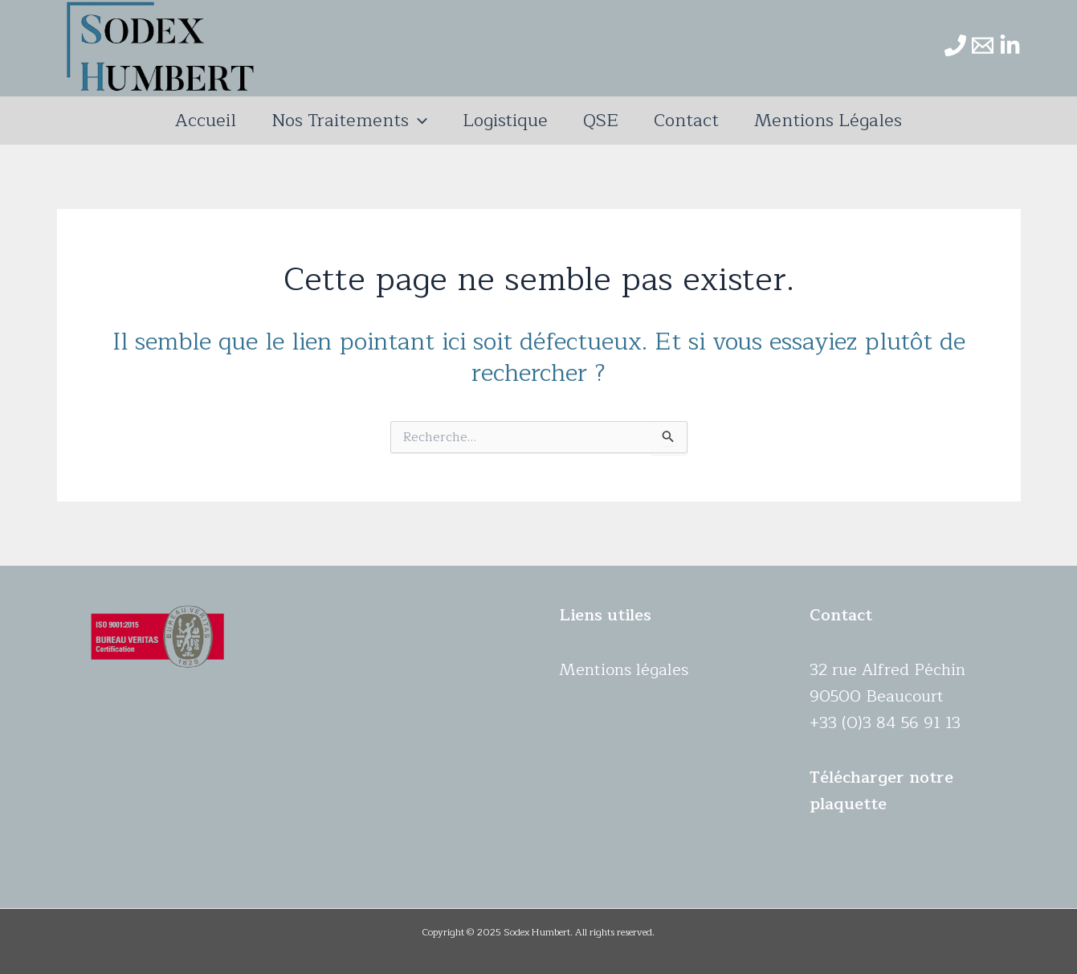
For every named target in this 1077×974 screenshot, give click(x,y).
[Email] (982, 45)
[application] (418, 120)
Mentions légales (828, 120)
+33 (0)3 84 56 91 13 (885, 723)
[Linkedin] (1010, 45)
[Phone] (955, 45)
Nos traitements (349, 120)
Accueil (205, 120)
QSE (600, 120)
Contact (686, 120)
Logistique (505, 120)
